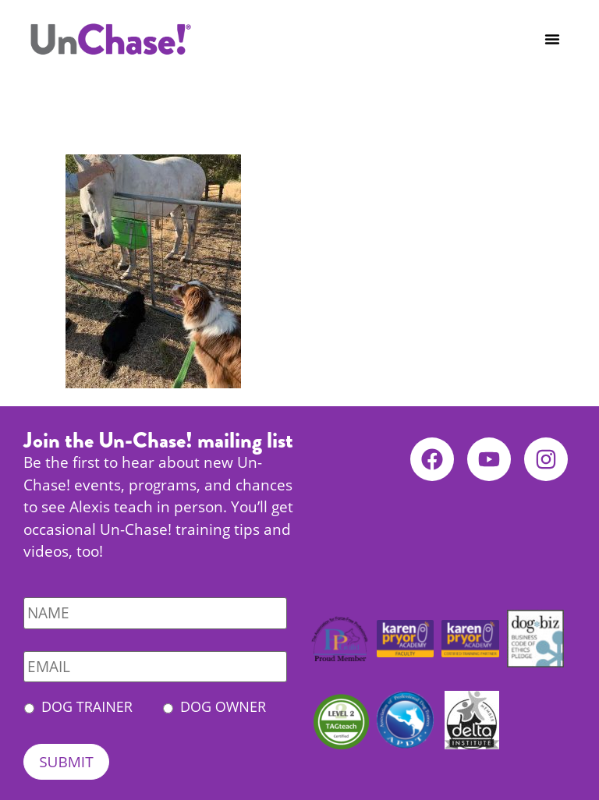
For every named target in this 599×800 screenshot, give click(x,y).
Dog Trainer (87, 706)
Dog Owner (223, 706)
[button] (552, 39)
